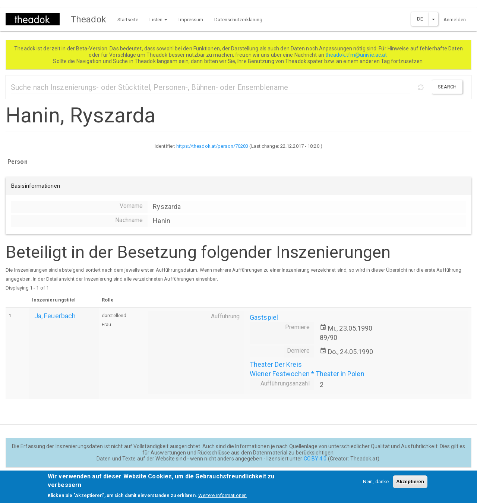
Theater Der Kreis (276, 364)
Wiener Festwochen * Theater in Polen (307, 374)
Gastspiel (264, 317)
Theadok (88, 19)
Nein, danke (376, 482)
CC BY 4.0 (315, 459)
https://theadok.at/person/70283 (212, 146)
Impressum (191, 19)
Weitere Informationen (222, 496)
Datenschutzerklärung (238, 19)
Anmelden (454, 19)
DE (420, 19)
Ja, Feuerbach (55, 316)
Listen (158, 19)
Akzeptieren (410, 482)
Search (447, 87)
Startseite (127, 19)
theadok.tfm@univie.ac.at (356, 55)
